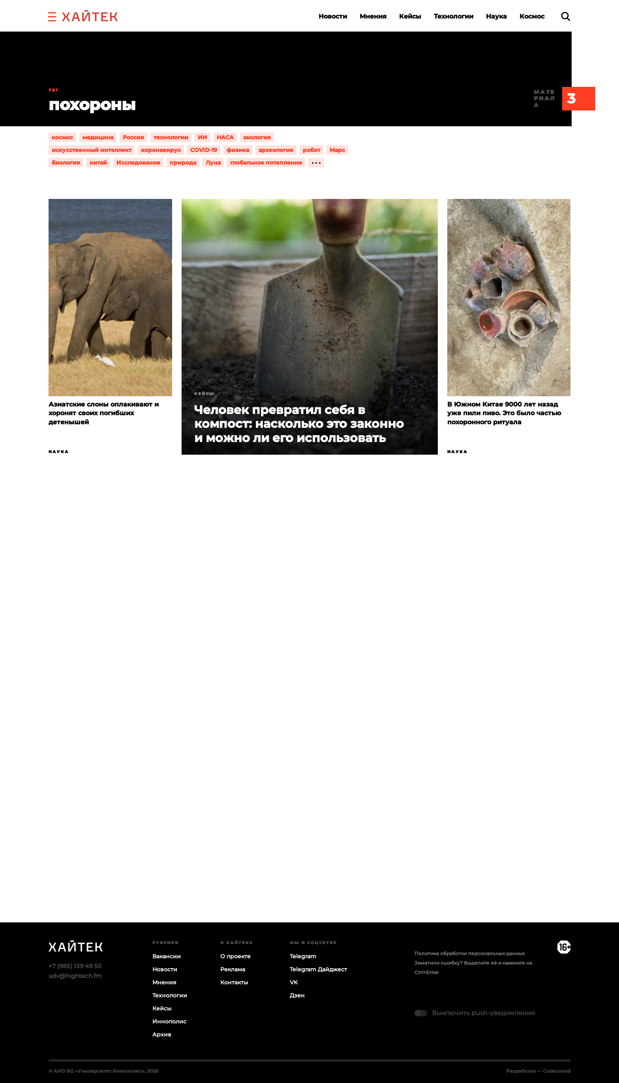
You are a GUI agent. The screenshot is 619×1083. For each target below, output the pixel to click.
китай (98, 162)
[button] (52, 15)
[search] (565, 16)
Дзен (297, 995)
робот (311, 150)
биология (66, 162)
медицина (98, 137)
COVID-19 (203, 150)
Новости (333, 16)
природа (183, 162)
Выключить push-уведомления (483, 1013)
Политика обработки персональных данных (470, 953)
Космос (532, 16)
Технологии (453, 16)
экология (257, 137)
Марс (337, 150)
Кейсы (410, 16)
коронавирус (161, 150)
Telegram (303, 956)
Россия (133, 137)
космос (62, 137)
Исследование (138, 162)
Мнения (373, 16)
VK (294, 982)
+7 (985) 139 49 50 (75, 966)
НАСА (225, 137)
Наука (496, 16)
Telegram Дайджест (318, 969)
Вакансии (166, 956)
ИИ (202, 137)
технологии (171, 137)
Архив (161, 1034)
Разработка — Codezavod (538, 1071)
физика (238, 150)
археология (276, 150)
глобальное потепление (266, 162)
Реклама (232, 969)
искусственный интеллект (91, 150)
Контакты (234, 982)
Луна (213, 162)
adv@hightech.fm (75, 976)
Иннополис (169, 1021)
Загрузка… (309, 719)
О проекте (235, 956)
